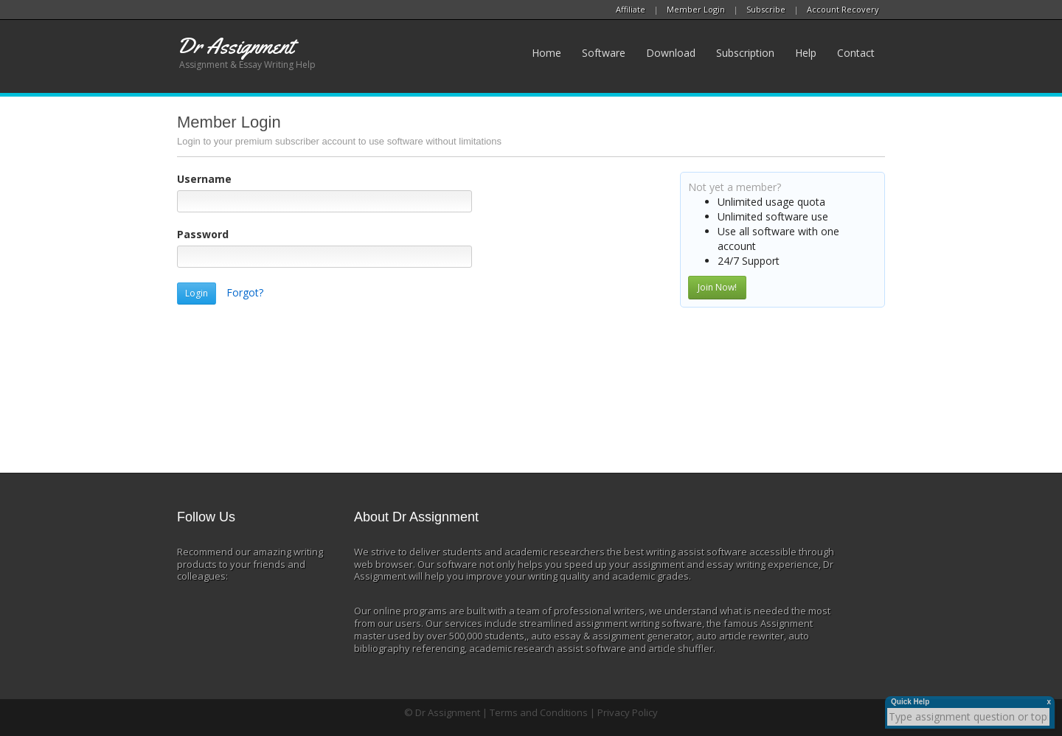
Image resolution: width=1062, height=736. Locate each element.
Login (196, 293)
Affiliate (630, 9)
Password (203, 234)
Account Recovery (843, 9)
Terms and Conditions (539, 712)
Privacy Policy (627, 712)
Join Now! (717, 287)
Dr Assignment (447, 712)
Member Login (696, 9)
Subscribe (765, 9)
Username (204, 179)
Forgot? (244, 292)
